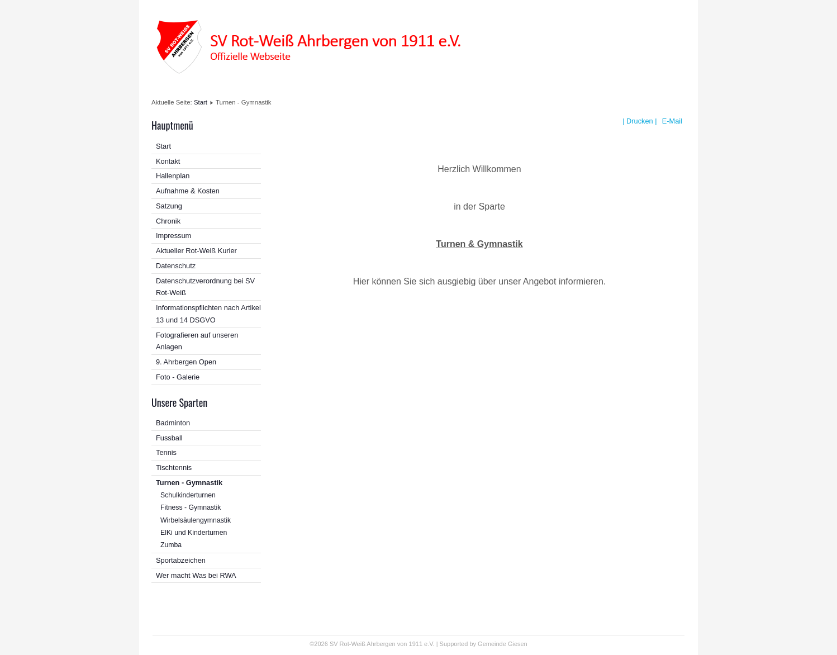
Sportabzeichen (181, 560)
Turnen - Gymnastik (189, 482)
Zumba (171, 545)
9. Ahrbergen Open (186, 362)
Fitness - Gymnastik (190, 507)
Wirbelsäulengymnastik (195, 520)
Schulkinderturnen (188, 495)
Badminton (173, 423)
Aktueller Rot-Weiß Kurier (196, 250)
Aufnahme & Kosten (188, 191)
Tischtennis (174, 467)
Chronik (168, 221)
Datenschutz (176, 266)
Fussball (169, 438)
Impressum (173, 235)
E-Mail (671, 121)
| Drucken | (639, 121)
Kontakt (168, 161)
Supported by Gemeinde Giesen (483, 643)
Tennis (166, 452)
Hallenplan (172, 176)
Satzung (169, 206)
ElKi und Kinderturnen (193, 533)
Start (200, 102)
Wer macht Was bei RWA (196, 575)
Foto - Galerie (177, 377)
